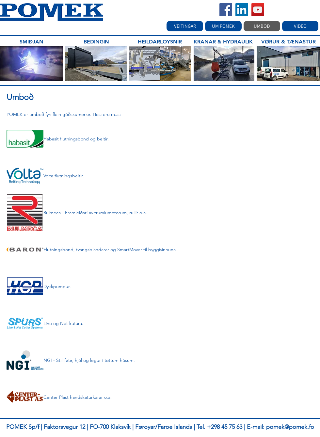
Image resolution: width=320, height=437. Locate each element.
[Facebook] (225, 9)
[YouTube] (257, 9)
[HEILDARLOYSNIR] (159, 41)
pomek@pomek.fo (290, 426)
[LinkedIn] (241, 9)
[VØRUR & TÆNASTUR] (288, 41)
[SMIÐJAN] (31, 41)
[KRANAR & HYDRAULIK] (223, 41)
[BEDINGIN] (96, 41)
